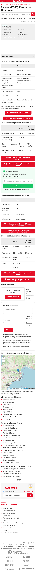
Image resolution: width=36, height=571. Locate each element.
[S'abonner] (18, 495)
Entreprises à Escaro (9, 460)
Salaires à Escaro (8, 425)
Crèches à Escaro (8, 455)
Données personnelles (8, 546)
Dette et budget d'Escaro (11, 443)
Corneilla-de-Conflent (10, 414)
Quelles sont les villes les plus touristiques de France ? (18, 231)
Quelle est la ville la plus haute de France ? (18, 280)
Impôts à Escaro (8, 440)
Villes (6, 4)
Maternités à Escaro (9, 458)
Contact (7, 545)
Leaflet (10, 388)
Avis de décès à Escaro (10, 428)
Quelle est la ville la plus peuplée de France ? (18, 165)
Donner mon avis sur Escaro (19, 113)
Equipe (16, 543)
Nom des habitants (9, 37)
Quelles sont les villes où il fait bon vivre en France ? (18, 225)
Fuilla (25, 18)
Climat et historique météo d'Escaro (14, 445)
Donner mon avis (13, 296)
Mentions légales (6, 548)
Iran (4, 520)
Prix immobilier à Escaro (11, 462)
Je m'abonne (16, 186)
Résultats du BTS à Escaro (11, 476)
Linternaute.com (9, 491)
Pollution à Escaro (9, 433)
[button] (18, 371)
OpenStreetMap (23, 388)
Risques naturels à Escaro (11, 435)
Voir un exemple (27, 491)
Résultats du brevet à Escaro (12, 474)
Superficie (22, 29)
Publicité (31, 543)
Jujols (5, 412)
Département (8, 32)
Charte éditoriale (23, 543)
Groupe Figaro (15, 548)
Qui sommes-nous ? (7, 543)
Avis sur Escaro (24, 34)
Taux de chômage (8, 150)
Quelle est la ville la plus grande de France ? (18, 274)
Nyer (4, 409)
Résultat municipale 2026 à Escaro (14, 469)
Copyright (18, 480)
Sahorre (19, 18)
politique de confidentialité (22, 346)
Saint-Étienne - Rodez (10, 533)
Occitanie (20, 70)
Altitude (22, 32)
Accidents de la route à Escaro (12, 448)
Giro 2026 (6, 530)
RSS (21, 545)
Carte (21, 37)
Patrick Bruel (7, 508)
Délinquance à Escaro (10, 430)
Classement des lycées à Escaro (13, 450)
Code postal (7, 29)
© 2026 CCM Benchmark (27, 548)
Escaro (27, 4)
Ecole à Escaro (7, 453)
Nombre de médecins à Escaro (13, 438)
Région (6, 34)
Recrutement (27, 545)
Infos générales (7, 56)
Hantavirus (6, 516)
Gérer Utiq (31, 546)
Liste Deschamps (9, 513)
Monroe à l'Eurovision (10, 528)
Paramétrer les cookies (21, 546)
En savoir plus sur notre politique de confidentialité (16, 189)
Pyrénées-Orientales (17, 4)
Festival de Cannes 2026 (11, 518)
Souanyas (12, 18)
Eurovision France (9, 525)
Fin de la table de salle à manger (13, 523)
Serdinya (32, 18)
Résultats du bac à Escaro (11, 471)
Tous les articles (15, 545)
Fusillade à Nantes (9, 511)
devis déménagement (12, 109)
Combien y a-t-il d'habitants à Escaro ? (18, 158)
